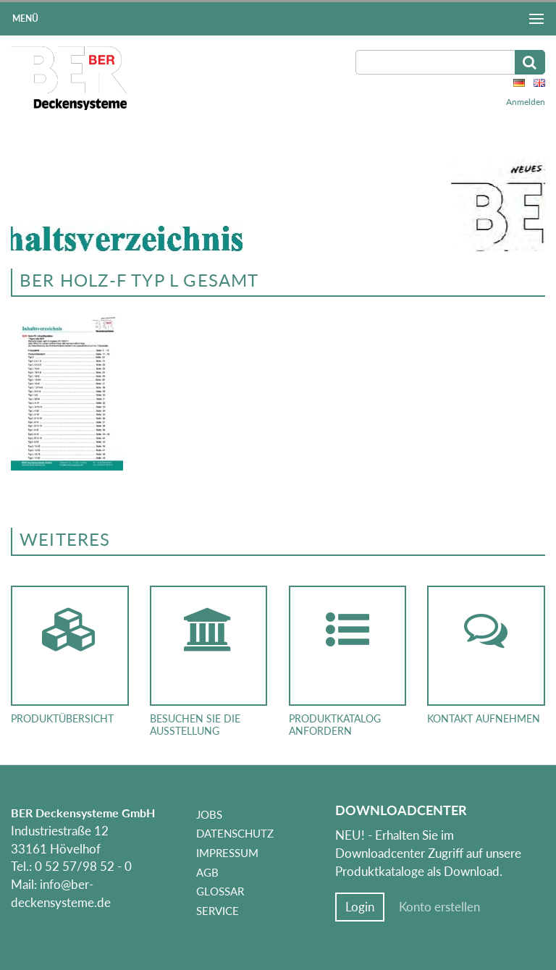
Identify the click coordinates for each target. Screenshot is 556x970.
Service (217, 910)
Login (359, 907)
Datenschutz (235, 833)
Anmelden (525, 101)
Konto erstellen (439, 907)
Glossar (220, 891)
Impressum (227, 852)
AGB (207, 872)
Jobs (209, 814)
